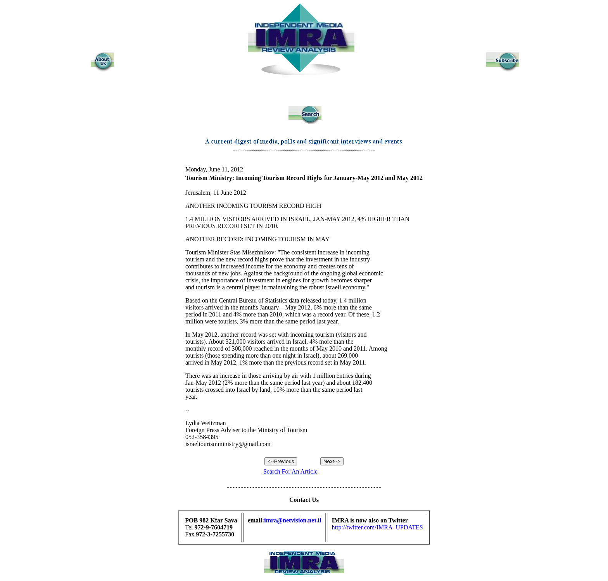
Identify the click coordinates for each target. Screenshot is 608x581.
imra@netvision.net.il (292, 520)
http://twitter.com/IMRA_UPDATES (377, 527)
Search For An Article (290, 471)
